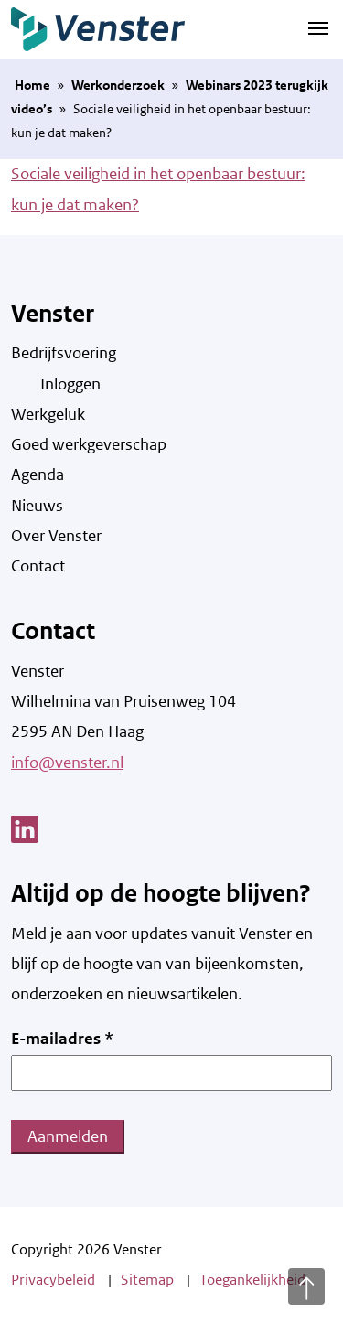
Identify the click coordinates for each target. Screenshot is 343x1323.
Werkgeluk (48, 414)
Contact (38, 566)
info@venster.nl (67, 762)
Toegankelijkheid (252, 1279)
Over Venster (56, 536)
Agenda (37, 474)
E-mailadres (62, 1039)
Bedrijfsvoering (63, 353)
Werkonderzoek (118, 85)
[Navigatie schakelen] (318, 27)
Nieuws (37, 506)
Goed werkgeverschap (88, 444)
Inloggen (70, 384)
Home (32, 85)
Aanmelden (67, 1136)
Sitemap (147, 1279)
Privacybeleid (53, 1279)
